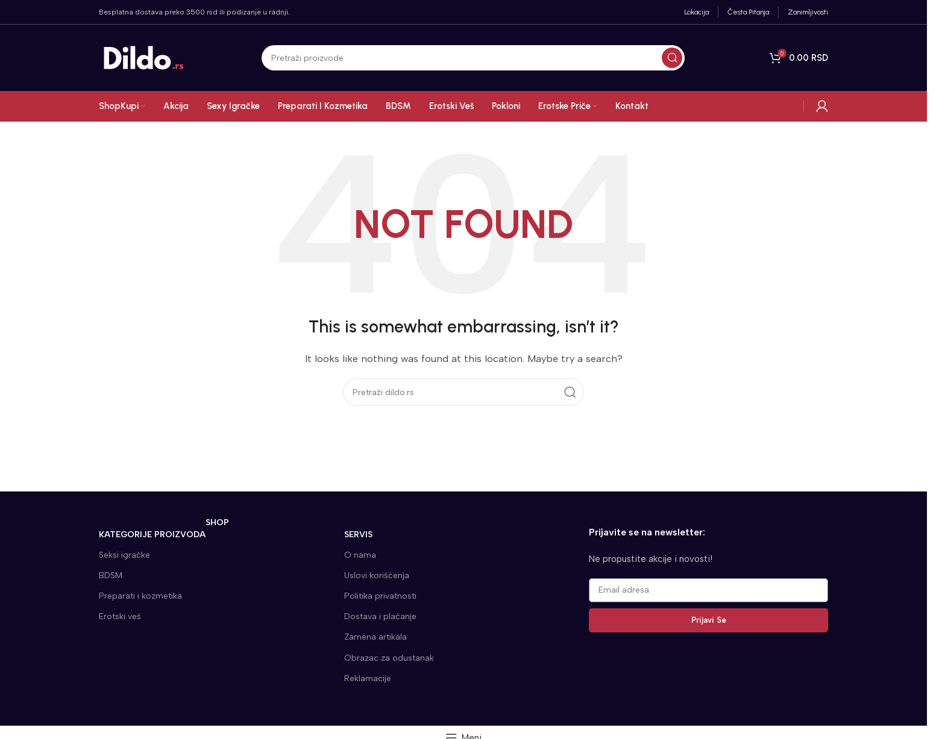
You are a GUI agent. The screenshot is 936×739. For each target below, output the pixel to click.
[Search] (473, 57)
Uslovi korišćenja (376, 575)
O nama (360, 555)
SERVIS (358, 534)
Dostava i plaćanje (380, 616)
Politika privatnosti (380, 596)
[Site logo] (144, 57)
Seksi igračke (124, 555)
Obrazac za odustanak (389, 658)
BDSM (110, 575)
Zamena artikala (375, 637)
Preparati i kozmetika (140, 596)
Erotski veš (120, 616)
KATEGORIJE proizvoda (164, 532)
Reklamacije (367, 678)
